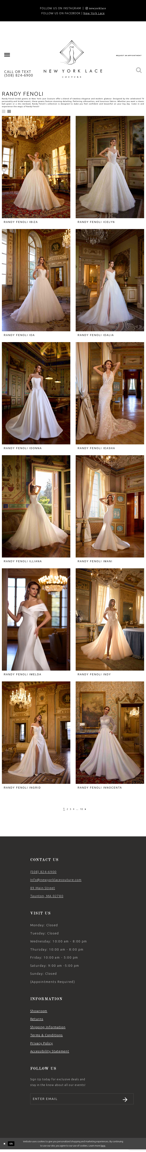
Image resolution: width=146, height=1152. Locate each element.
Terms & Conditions (46, 1035)
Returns (36, 1019)
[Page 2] (66, 808)
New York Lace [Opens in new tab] (94, 13)
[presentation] (36, 167)
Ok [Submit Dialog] (11, 1146)
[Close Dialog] (4, 1146)
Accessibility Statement (49, 1051)
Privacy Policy (41, 1043)
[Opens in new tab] (96, 8)
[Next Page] (88, 808)
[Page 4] (74, 808)
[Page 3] (70, 808)
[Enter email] (82, 1100)
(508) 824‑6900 (43, 872)
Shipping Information (48, 1027)
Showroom (38, 1011)
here (103, 1148)
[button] (3, 111)
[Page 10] (83, 808)
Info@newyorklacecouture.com (56, 880)
